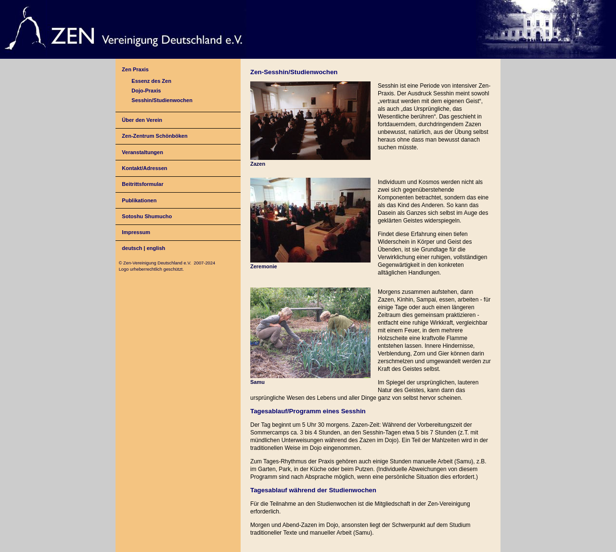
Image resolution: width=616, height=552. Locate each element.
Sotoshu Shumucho (147, 216)
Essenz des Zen (151, 81)
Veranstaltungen (142, 152)
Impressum (136, 232)
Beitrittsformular (142, 184)
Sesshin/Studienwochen (161, 100)
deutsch (132, 248)
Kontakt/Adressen (144, 168)
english (156, 248)
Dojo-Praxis (146, 90)
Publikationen (139, 200)
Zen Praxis (135, 69)
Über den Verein (142, 120)
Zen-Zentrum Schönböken (154, 136)
